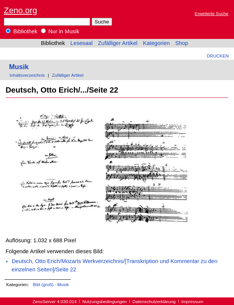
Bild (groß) (43, 284)
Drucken (218, 55)
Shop (181, 43)
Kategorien (156, 43)
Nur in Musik (60, 31)
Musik (19, 67)
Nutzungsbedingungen (105, 301)
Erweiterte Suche (211, 13)
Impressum (192, 301)
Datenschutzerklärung (154, 301)
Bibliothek (21, 31)
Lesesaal (81, 43)
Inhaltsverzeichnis (27, 75)
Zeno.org (20, 10)
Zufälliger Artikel (117, 43)
